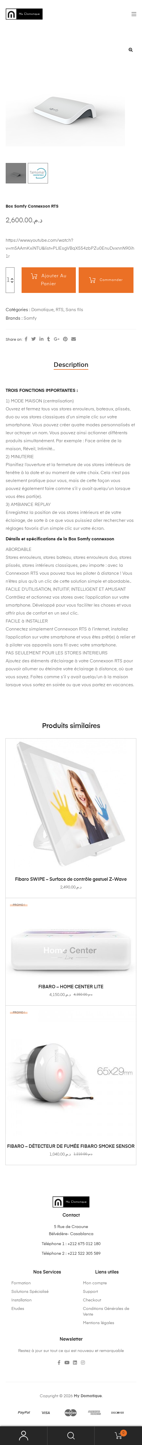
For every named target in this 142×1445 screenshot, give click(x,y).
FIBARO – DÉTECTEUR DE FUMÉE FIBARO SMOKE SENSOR (71, 1146)
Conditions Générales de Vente (106, 1311)
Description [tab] (71, 365)
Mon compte (95, 1283)
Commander (111, 280)
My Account (23, 1436)
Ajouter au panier (53, 280)
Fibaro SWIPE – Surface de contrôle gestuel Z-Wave (71, 879)
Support (90, 1292)
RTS (60, 310)
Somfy (30, 318)
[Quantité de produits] (8, 280)
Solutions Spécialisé (30, 1292)
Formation (21, 1283)
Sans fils (74, 310)
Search (71, 1436)
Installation (21, 1300)
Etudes (17, 1309)
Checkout (92, 1300)
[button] (130, 50)
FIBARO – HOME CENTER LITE (70, 987)
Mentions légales (98, 1323)
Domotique (42, 310)
